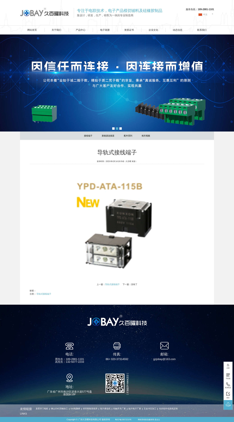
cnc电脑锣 (75, 408)
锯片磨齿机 (105, 408)
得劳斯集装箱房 (90, 408)
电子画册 (105, 30)
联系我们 (202, 30)
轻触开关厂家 (119, 408)
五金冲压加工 (150, 408)
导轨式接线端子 (112, 284)
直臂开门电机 (42, 408)
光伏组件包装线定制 (168, 408)
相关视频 (146, 135)
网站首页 (32, 30)
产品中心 (80, 30)
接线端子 (88, 135)
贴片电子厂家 (134, 408)
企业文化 (153, 30)
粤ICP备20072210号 (123, 420)
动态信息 (177, 30)
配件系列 (128, 135)
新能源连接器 (108, 135)
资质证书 (129, 30)
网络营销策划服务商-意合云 (149, 420)
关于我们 (56, 30)
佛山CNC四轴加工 (59, 408)
